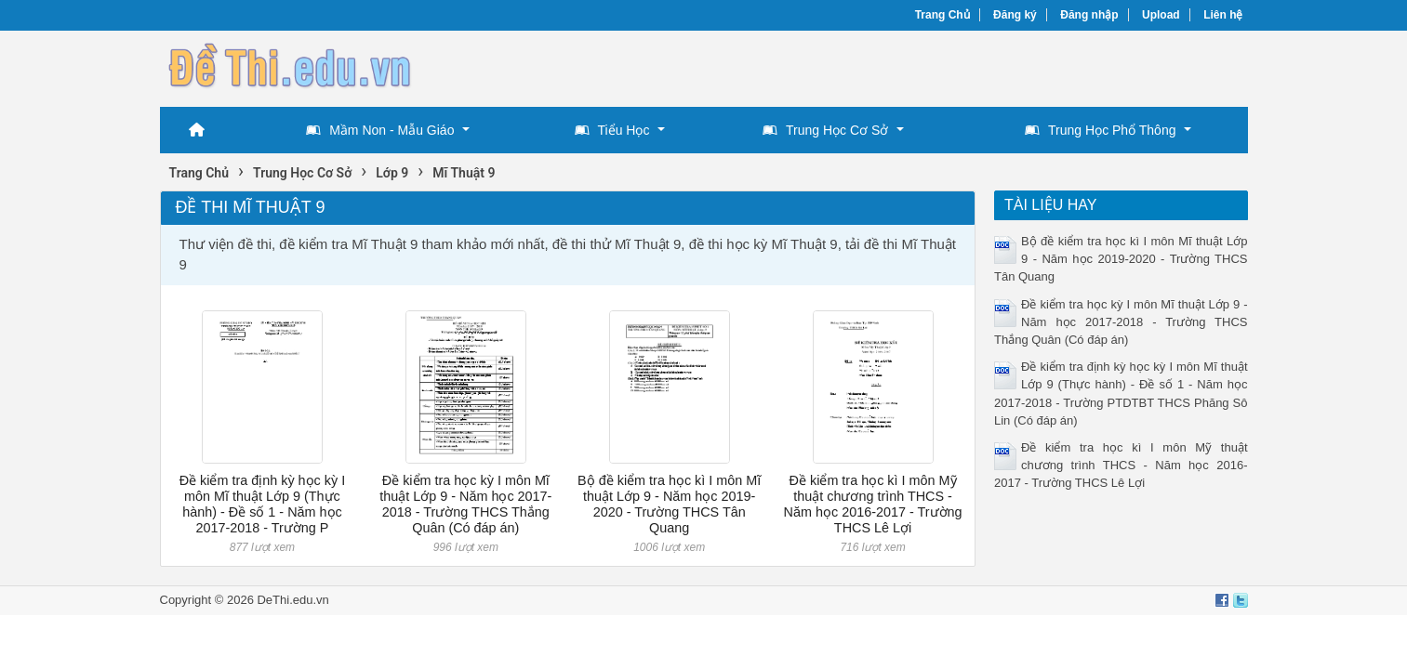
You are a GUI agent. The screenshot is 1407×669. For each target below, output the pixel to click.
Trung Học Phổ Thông (1100, 130)
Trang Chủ (942, 14)
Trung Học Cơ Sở (825, 130)
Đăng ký (1015, 14)
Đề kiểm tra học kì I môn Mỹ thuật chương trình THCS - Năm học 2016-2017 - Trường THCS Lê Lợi (873, 504)
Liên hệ (1222, 14)
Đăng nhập (1089, 14)
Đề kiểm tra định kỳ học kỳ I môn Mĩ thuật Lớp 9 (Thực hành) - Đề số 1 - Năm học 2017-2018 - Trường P (262, 504)
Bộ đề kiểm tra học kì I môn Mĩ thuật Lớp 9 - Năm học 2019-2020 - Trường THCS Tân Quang (669, 504)
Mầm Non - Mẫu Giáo (380, 130)
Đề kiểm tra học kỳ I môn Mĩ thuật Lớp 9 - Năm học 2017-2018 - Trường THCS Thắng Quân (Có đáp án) (465, 504)
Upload (1161, 14)
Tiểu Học (612, 130)
